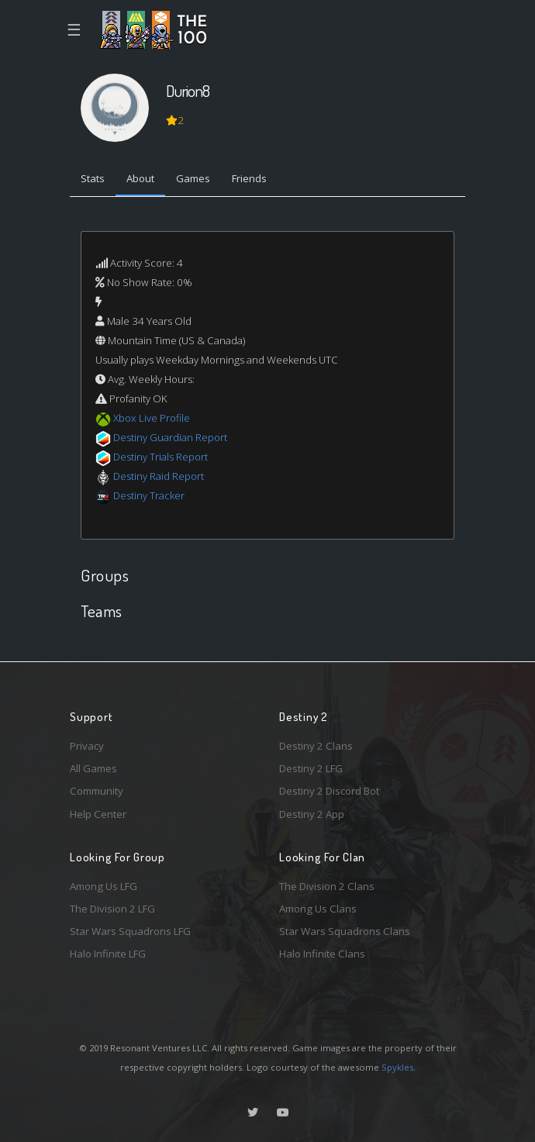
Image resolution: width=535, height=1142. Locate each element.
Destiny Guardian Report (170, 437)
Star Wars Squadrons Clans (344, 931)
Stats (93, 178)
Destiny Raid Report (158, 476)
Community (96, 791)
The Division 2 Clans (326, 886)
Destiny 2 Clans (316, 746)
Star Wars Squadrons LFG (130, 931)
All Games (93, 768)
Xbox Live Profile (151, 418)
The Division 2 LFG (112, 909)
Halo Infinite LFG (108, 954)
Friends (249, 178)
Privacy (87, 746)
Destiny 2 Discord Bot (329, 791)
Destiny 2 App (311, 814)
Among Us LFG (103, 886)
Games (193, 178)
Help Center (98, 814)
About (140, 178)
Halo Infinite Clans (322, 954)
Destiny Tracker (149, 495)
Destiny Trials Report (160, 457)
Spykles (397, 1067)
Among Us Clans (318, 909)
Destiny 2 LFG (311, 768)
